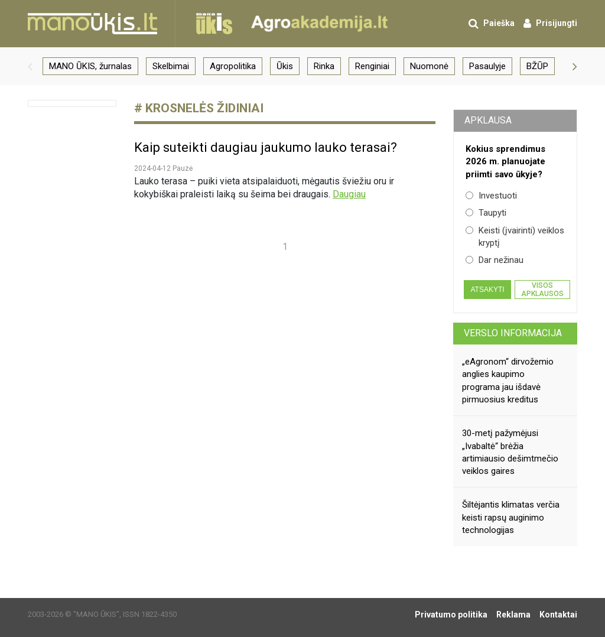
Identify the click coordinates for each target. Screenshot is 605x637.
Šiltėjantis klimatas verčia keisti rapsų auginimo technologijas (511, 517)
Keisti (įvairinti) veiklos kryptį (515, 236)
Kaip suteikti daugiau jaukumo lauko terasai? (265, 147)
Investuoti (491, 195)
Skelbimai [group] (170, 66)
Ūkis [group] (285, 66)
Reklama (513, 614)
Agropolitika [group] (233, 66)
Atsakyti (487, 289)
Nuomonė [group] (429, 66)
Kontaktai (558, 614)
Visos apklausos (542, 289)
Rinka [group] (324, 66)
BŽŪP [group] (537, 66)
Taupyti (486, 212)
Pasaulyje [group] (487, 66)
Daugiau (349, 194)
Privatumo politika (451, 614)
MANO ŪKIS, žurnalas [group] (90, 66)
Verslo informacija (513, 333)
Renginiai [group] (372, 66)
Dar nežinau (494, 260)
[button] (30, 66)
